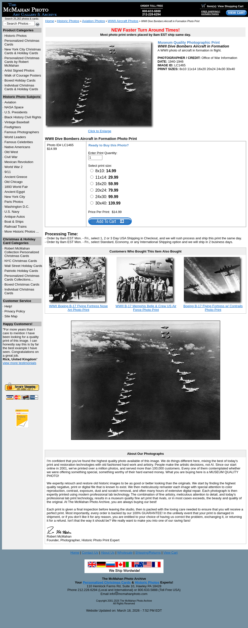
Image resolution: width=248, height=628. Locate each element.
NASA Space (14, 107)
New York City (14, 197)
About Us (108, 552)
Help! (8, 306)
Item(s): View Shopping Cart (222, 6)
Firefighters (12, 127)
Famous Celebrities (18, 142)
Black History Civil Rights (22, 117)
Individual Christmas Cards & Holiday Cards (21, 87)
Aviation (10, 102)
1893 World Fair (16, 187)
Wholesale (124, 552)
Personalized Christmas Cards (107, 582)
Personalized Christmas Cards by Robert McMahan (22, 61)
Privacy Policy (14, 311)
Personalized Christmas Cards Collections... (22, 277)
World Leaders (15, 137)
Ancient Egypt (14, 192)
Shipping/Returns (148, 552)
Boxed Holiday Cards (20, 80)
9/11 (7, 172)
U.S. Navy (11, 211)
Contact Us (90, 552)
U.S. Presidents (16, 112)
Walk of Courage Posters (22, 75)
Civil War (11, 157)
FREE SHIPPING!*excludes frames (210, 12)
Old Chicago (13, 182)
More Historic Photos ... (21, 231)
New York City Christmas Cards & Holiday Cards (22, 51)
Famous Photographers (21, 132)
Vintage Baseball (16, 122)
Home (49, 21)
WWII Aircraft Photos (123, 21)
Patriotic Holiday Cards (21, 271)
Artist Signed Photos (19, 70)
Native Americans (17, 147)
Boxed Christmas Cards (22, 284)
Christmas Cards (20, 261)
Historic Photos (15, 36)
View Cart (170, 552)
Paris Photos (13, 202)
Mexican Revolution (18, 162)
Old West (11, 152)
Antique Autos (14, 216)
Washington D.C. (16, 207)
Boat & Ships (14, 221)
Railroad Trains (15, 226)
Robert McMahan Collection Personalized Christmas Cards (21, 252)
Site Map (11, 316)
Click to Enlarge (99, 131)
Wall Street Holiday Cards (23, 266)
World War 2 (13, 167)
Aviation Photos (93, 21)
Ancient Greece (15, 177)
